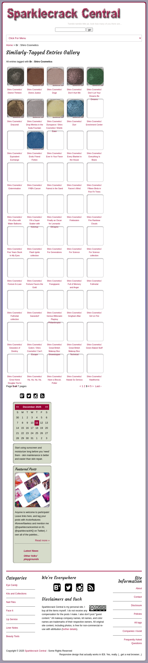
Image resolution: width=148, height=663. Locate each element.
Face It (9, 610)
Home (9, 45)
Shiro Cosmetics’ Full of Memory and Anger (74, 284)
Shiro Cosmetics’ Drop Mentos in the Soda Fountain (34, 124)
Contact (138, 597)
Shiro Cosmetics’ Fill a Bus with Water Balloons (14, 220)
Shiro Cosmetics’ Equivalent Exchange (14, 156)
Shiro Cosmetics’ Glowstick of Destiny (14, 348)
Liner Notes (12, 627)
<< (17, 406)
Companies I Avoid (132, 631)
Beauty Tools (12, 636)
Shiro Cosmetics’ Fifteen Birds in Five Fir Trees (94, 188)
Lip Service (12, 619)
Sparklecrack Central (52, 607)
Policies (138, 614)
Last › (98, 386)
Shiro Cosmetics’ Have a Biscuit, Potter (54, 379)
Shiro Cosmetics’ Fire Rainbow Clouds (94, 220)
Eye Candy (12, 585)
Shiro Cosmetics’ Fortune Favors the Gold (34, 284)
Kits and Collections (16, 593)
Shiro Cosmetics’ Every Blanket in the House (74, 156)
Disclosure (136, 605)
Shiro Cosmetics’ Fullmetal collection (14, 316)
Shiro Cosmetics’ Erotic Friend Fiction (34, 156)
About (139, 588)
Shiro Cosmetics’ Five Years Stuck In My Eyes (14, 252)
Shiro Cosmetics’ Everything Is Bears (94, 156)
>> (46, 406)
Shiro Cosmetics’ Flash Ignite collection (34, 252)
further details (69, 629)
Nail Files (11, 602)
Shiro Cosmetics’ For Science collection (94, 252)
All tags (138, 622)
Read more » (42, 540)
